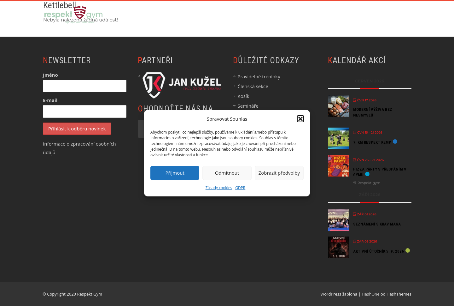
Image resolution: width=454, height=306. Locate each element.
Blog (364, 15)
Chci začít (200, 15)
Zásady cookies (219, 187)
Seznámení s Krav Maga (377, 224)
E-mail (50, 100)
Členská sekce (253, 86)
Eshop (338, 15)
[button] (300, 119)
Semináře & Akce (299, 15)
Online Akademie (246, 15)
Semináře (248, 106)
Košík (243, 96)
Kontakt (395, 15)
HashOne (370, 294)
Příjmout (175, 173)
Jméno (50, 75)
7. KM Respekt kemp (372, 142)
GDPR (240, 187)
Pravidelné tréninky (259, 76)
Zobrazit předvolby (279, 173)
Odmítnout (227, 173)
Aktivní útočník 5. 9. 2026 (378, 251)
